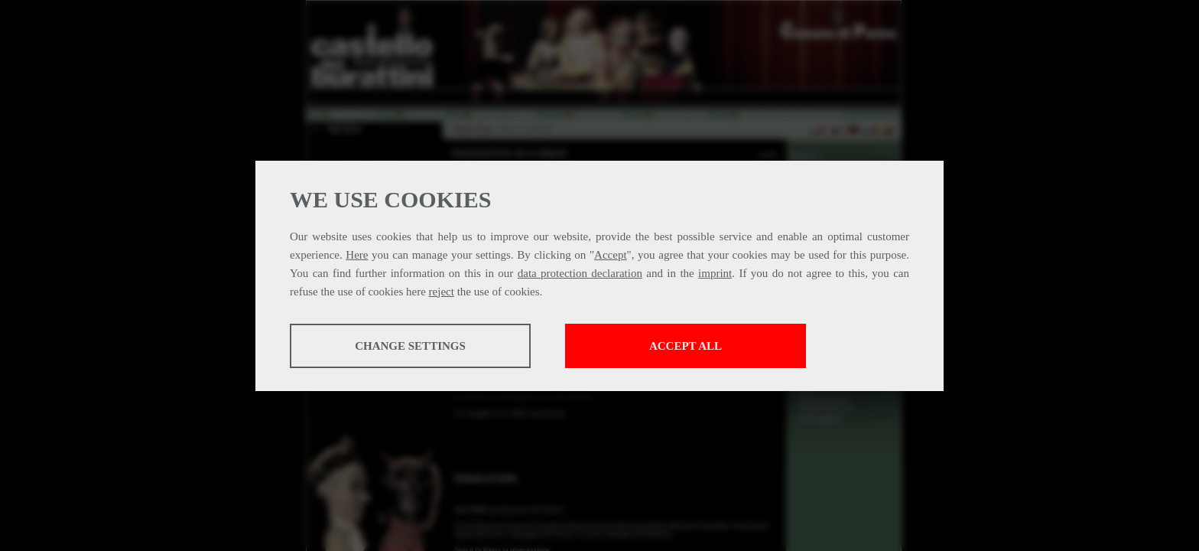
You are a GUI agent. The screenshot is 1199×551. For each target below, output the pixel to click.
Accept (610, 255)
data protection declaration (580, 273)
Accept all (685, 346)
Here (357, 255)
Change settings (410, 346)
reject (441, 291)
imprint (715, 273)
